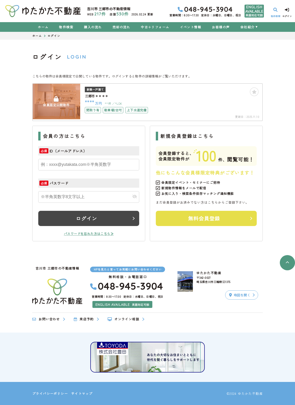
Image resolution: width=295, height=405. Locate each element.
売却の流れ (121, 27)
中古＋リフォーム (155, 27)
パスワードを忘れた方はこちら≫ (89, 233)
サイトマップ (81, 393)
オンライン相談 (123, 319)
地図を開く (239, 295)
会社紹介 (247, 27)
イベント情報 (190, 27)
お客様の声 (221, 27)
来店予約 (84, 319)
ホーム (43, 27)
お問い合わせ (46, 319)
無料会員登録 (204, 218)
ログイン (86, 218)
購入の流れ (93, 27)
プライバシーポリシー (50, 393)
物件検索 (66, 27)
